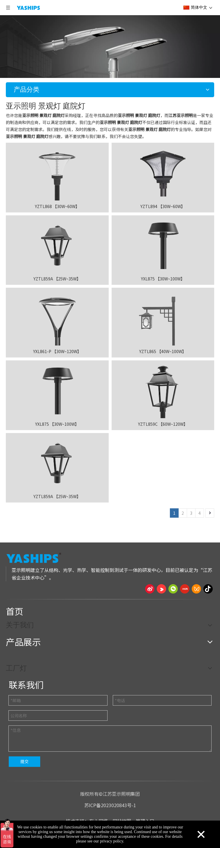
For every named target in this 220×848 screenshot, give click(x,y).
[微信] (173, 589)
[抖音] (208, 589)
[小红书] (184, 589)
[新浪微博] (149, 589)
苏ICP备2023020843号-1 (110, 805)
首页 (14, 611)
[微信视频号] (196, 589)
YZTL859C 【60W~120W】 (163, 424)
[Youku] (161, 589)
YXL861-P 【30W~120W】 (57, 351)
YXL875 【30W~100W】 (163, 279)
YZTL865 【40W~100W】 (162, 351)
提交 (24, 761)
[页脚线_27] (110, 599)
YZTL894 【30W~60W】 (162, 206)
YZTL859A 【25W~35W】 (57, 279)
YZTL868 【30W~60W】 (57, 206)
